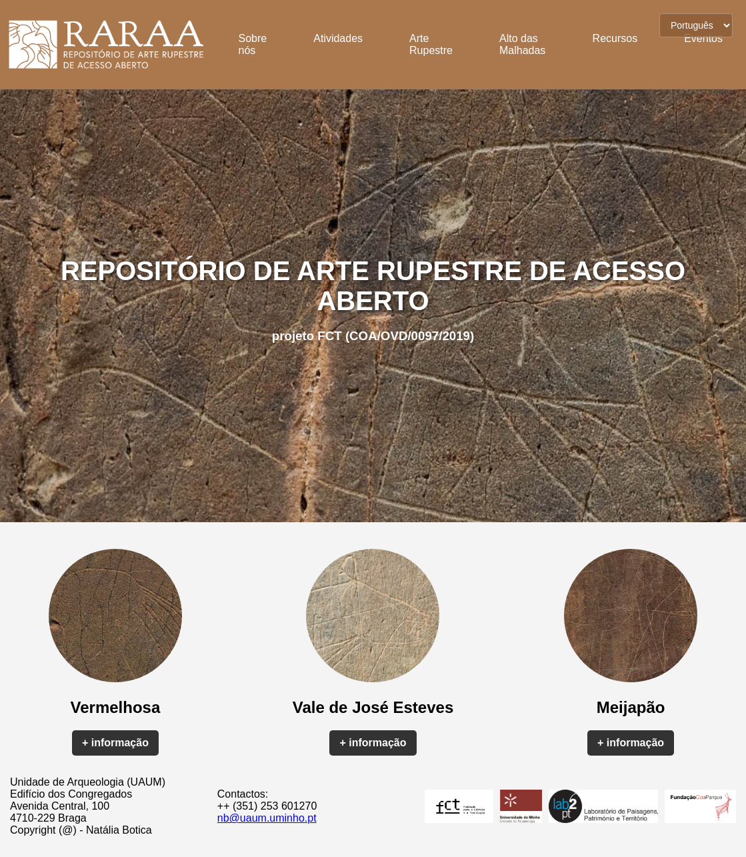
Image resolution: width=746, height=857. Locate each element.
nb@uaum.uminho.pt (267, 818)
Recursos (615, 38)
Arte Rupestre (431, 44)
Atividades (338, 38)
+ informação (115, 742)
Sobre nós (253, 44)
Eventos (703, 38)
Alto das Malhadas (522, 44)
